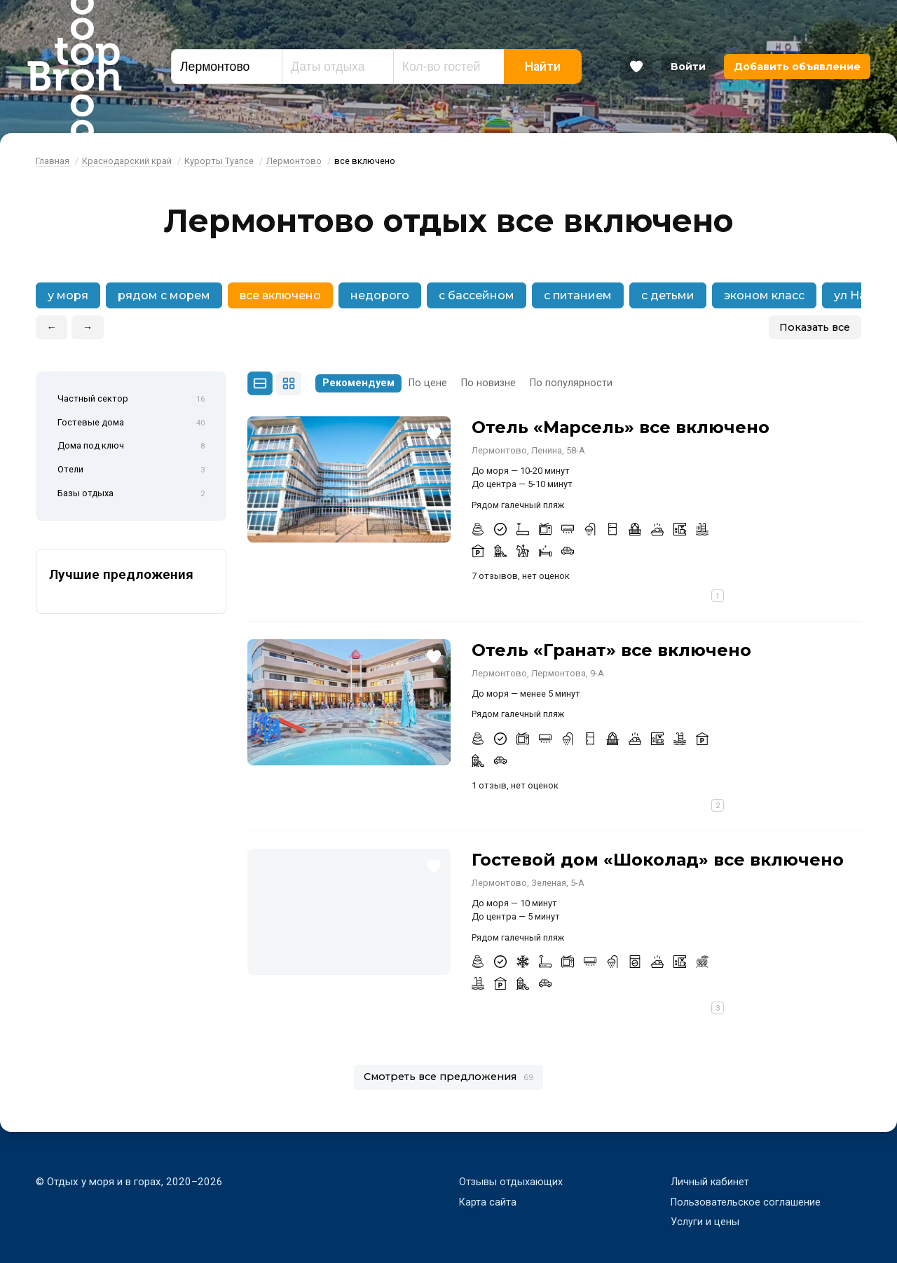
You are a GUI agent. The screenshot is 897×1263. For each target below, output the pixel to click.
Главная (52, 161)
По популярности (571, 383)
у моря (68, 295)
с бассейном (476, 295)
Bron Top (74, 66)
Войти (688, 66)
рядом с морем (164, 295)
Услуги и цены (705, 1221)
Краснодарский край (127, 161)
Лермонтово (294, 161)
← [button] (52, 327)
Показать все (814, 327)
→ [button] (88, 327)
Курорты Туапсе (219, 161)
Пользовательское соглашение (747, 1202)
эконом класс (764, 295)
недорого (379, 295)
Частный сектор (130, 399)
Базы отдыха (130, 494)
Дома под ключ (130, 446)
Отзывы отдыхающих (512, 1181)
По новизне (488, 383)
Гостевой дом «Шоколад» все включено (658, 859)
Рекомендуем (358, 383)
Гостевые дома (130, 423)
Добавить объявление (797, 66)
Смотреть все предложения (448, 1076)
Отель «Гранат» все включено (611, 650)
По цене (428, 383)
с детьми (667, 295)
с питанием (578, 295)
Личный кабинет (710, 1181)
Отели (130, 470)
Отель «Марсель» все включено (620, 427)
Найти (543, 67)
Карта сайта (488, 1202)
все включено (280, 295)
